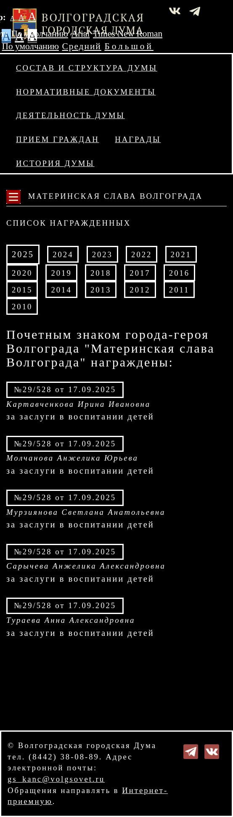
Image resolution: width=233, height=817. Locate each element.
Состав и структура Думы (86, 67)
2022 (141, 254)
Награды (138, 139)
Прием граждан (57, 139)
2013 (100, 289)
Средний (81, 46)
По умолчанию (39, 34)
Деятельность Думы (70, 115)
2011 (179, 289)
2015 (22, 289)
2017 (140, 273)
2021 (181, 254)
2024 (63, 254)
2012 (140, 289)
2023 (102, 254)
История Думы (55, 163)
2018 (100, 273)
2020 (22, 273)
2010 (22, 306)
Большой (129, 46)
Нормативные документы (86, 91)
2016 (179, 273)
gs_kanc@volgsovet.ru (56, 779)
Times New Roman (127, 34)
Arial (80, 34)
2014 (61, 289)
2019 (61, 273)
